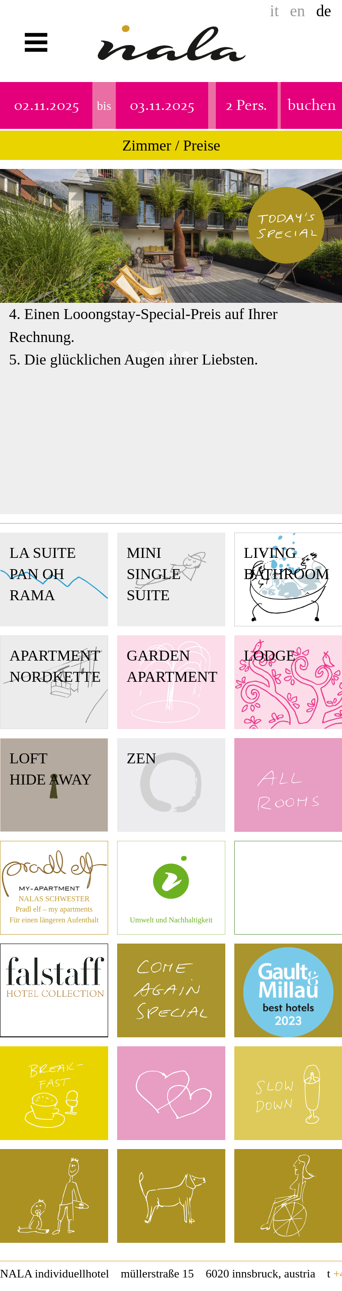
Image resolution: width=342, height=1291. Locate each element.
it (274, 11)
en (297, 11)
